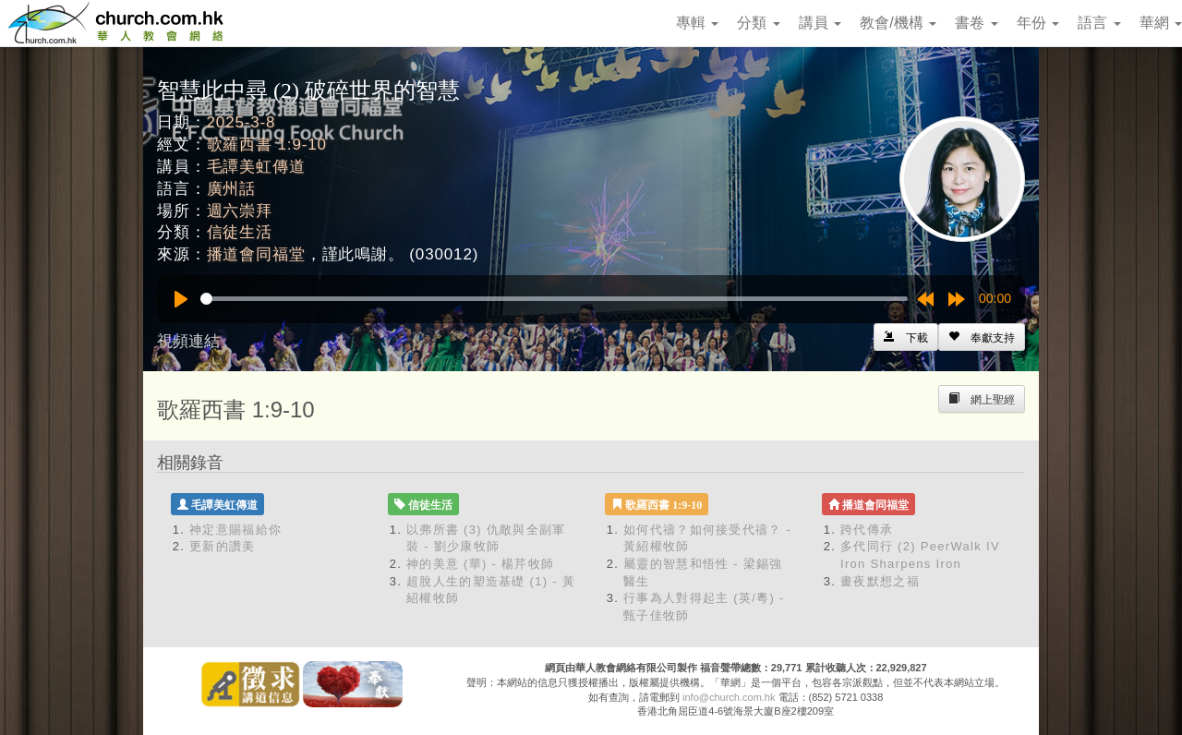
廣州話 (232, 189)
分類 (758, 22)
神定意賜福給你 (235, 529)
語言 (1099, 22)
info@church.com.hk (728, 697)
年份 (1038, 22)
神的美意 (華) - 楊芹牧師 (480, 564)
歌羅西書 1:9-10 (267, 144)
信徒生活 (239, 232)
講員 (820, 22)
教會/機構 (898, 22)
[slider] (554, 298)
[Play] (181, 299)
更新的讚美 (222, 546)
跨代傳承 (866, 529)
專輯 (697, 22)
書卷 (976, 22)
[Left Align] (981, 337)
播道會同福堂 (256, 254)
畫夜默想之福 (880, 581)
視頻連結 (188, 341)
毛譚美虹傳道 (256, 166)
